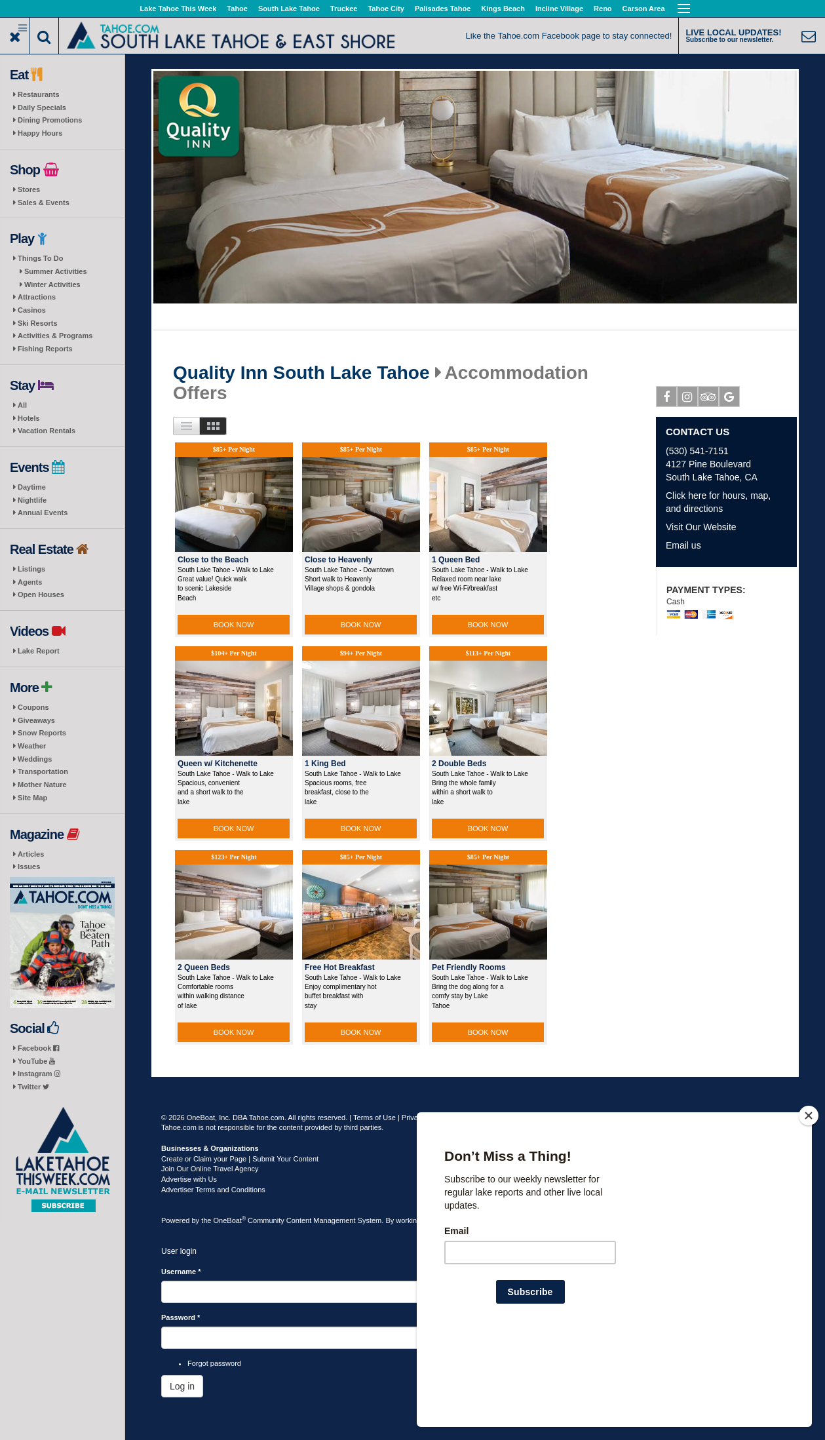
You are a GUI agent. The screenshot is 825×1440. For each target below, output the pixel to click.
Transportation (43, 771)
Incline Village (559, 8)
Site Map (32, 798)
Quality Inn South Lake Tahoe (301, 373)
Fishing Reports (45, 349)
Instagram (39, 1074)
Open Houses (41, 594)
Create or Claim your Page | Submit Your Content (239, 1159)
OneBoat (230, 1220)
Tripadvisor (709, 399)
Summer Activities (55, 271)
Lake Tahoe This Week (178, 8)
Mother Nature (42, 784)
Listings (31, 569)
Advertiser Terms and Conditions (213, 1190)
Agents (30, 582)
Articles (31, 854)
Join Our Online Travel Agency (210, 1169)
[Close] (808, 1200)
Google (729, 399)
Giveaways (36, 720)
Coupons (33, 707)
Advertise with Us (189, 1179)
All (22, 405)
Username (181, 1271)
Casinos (32, 310)
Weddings (35, 759)
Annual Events (42, 512)
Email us (683, 545)
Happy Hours (40, 133)
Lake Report (39, 651)
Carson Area (644, 8)
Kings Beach (503, 8)
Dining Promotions (50, 120)
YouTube (36, 1061)
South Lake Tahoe (289, 8)
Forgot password (214, 1363)
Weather (32, 746)
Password (180, 1317)
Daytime (32, 487)
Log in (182, 1386)
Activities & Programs (55, 336)
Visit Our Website (701, 527)
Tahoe (237, 8)
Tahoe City (386, 8)
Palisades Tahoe (442, 8)
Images (213, 426)
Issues (29, 866)
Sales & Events (43, 202)
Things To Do (40, 258)
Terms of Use (374, 1117)
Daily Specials (42, 107)
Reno (603, 8)
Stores (29, 189)
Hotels (29, 418)
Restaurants (39, 94)
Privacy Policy (424, 1117)
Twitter (33, 1087)
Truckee (344, 8)
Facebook (38, 1048)
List (186, 426)
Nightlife (32, 500)
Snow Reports (42, 733)
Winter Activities (52, 284)
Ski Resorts (38, 323)
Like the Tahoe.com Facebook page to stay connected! (569, 36)
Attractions (37, 297)
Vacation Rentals (46, 431)
